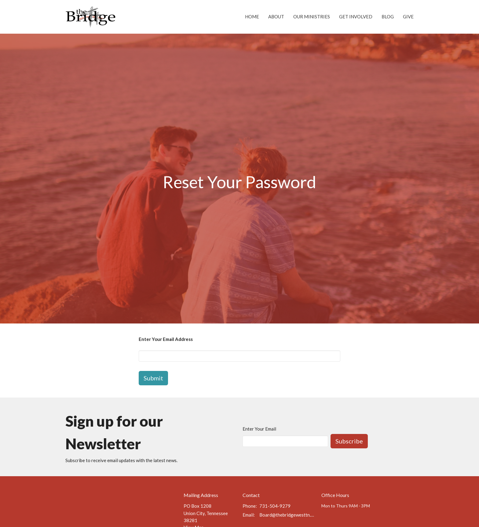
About (276, 16)
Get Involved (355, 16)
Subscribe (349, 441)
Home (252, 16)
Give (408, 16)
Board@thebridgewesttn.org (287, 515)
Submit (153, 378)
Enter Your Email (259, 429)
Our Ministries (311, 16)
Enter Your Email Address (166, 339)
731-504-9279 (275, 506)
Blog (388, 16)
